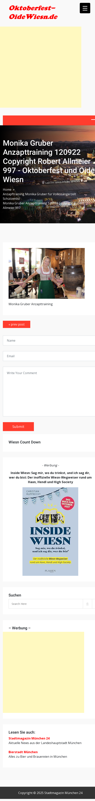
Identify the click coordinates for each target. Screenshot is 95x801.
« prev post (17, 324)
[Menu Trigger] (85, 8)
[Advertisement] (40, 67)
